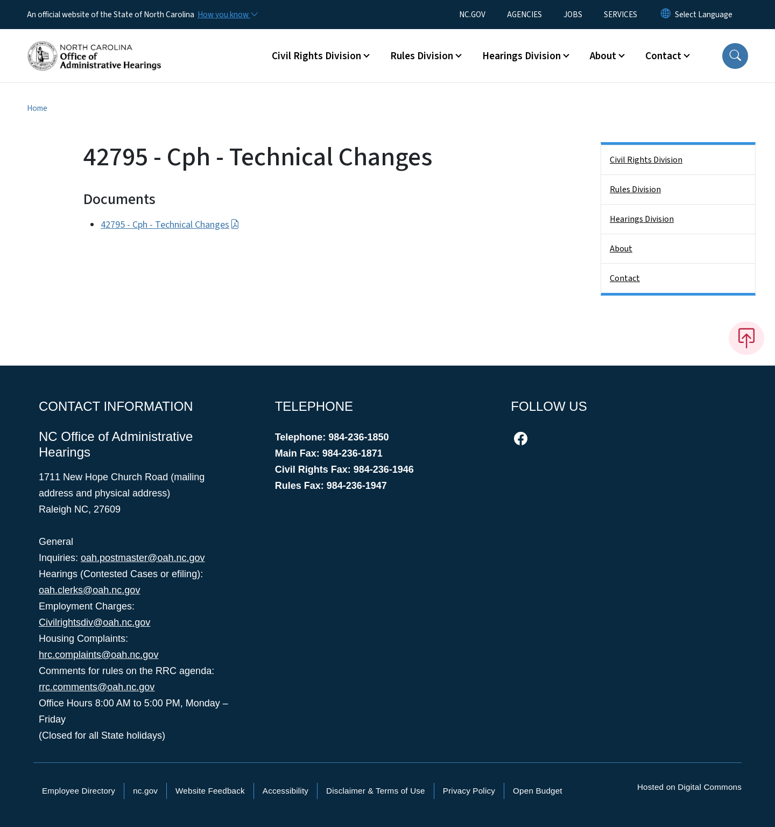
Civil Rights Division (646, 160)
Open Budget (537, 790)
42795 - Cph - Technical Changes (170, 225)
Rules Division (635, 189)
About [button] (603, 56)
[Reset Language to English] (666, 14)
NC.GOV (472, 14)
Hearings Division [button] (521, 56)
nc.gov (145, 790)
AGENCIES (524, 14)
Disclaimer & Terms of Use (375, 790)
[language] (703, 14)
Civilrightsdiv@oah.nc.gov (94, 622)
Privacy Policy (469, 790)
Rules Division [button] (421, 56)
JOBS (572, 14)
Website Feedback (210, 790)
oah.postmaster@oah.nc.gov (143, 557)
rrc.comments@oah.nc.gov (96, 687)
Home (37, 108)
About (621, 249)
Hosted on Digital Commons (689, 786)
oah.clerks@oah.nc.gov (89, 590)
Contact (625, 278)
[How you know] (227, 14)
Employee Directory (78, 790)
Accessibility (285, 790)
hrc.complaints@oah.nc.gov (98, 654)
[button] (735, 56)
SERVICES (620, 14)
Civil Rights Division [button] (316, 56)
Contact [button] (663, 56)
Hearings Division (642, 219)
